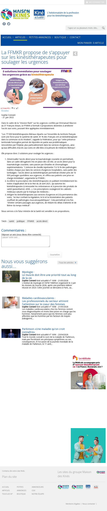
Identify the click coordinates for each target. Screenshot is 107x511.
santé (11, 221)
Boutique (60, 37)
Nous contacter (88, 504)
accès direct (42, 221)
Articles (20, 37)
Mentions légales (73, 504)
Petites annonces (40, 37)
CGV (33, 490)
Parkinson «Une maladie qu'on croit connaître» (43, 330)
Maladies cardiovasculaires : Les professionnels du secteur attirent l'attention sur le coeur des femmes (45, 301)
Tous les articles (67, 262)
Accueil (5, 487)
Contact (75, 37)
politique (21, 221)
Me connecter (95, 2)
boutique (21, 494)
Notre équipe (38, 494)
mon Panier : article (90, 42)
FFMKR (30, 221)
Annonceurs (38, 487)
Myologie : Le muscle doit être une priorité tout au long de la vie (49, 275)
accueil (7, 37)
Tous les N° (7, 494)
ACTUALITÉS (5, 108)
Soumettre (55, 254)
